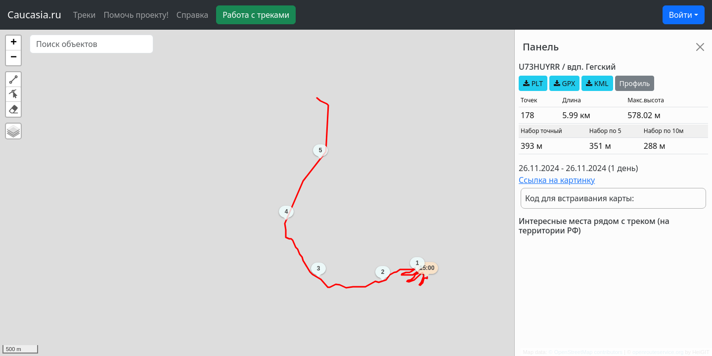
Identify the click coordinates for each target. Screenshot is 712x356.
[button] (13, 43)
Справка (193, 14)
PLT (533, 83)
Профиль (635, 83)
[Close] (700, 47)
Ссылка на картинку (557, 180)
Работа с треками (255, 14)
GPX (564, 83)
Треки (84, 14)
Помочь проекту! (135, 14)
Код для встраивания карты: (579, 198)
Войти (680, 14)
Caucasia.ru (34, 14)
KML (597, 83)
